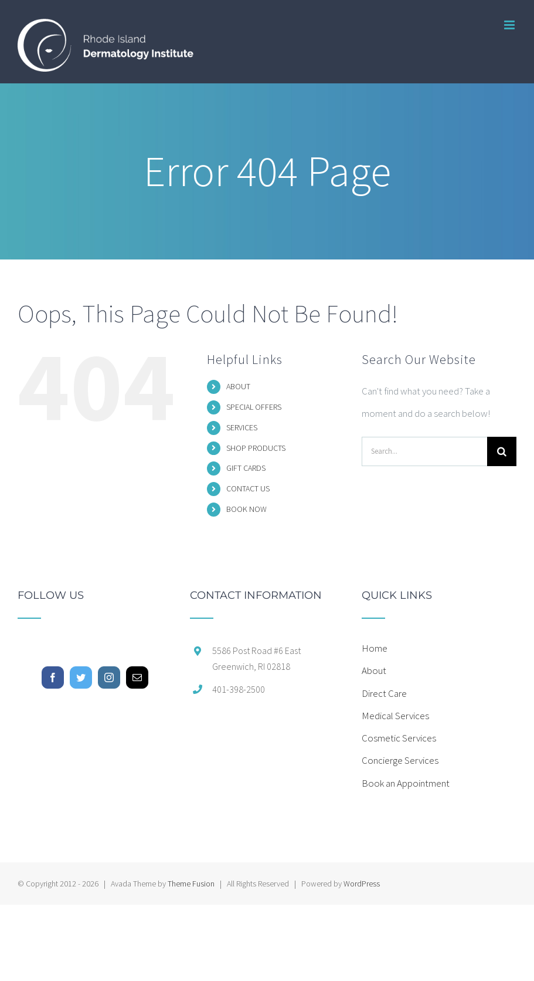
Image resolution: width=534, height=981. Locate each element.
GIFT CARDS (246, 468)
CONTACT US (248, 488)
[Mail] (137, 677)
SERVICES (241, 427)
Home (374, 648)
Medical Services (395, 715)
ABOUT (238, 386)
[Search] (501, 451)
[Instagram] (109, 677)
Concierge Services (400, 760)
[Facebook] (53, 677)
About (374, 670)
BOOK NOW (246, 509)
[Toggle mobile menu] (510, 25)
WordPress (361, 883)
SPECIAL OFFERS (253, 407)
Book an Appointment (406, 783)
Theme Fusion (191, 883)
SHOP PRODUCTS (255, 448)
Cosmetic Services (399, 737)
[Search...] (424, 451)
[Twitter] (81, 677)
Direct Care (384, 693)
